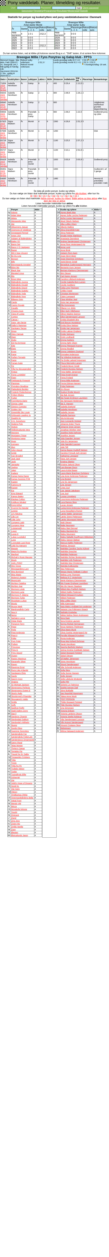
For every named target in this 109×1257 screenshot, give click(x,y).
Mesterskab (73, 11)
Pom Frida (15, 641)
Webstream (65, 728)
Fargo (13, 360)
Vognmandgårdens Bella (22, 798)
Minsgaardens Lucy (20, 569)
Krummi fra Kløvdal (19, 508)
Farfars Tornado (18, 357)
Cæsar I (14, 320)
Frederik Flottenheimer (21, 392)
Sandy (14, 676)
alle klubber (81, 193)
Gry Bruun (65, 389)
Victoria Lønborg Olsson (71, 714)
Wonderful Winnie (19, 809)
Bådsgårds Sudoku (19, 291)
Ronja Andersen (67, 638)
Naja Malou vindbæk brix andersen (76, 606)
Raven (14, 664)
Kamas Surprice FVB (20, 479)
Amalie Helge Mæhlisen (71, 236)
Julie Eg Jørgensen (69, 441)
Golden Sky (16, 409)
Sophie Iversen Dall (69, 688)
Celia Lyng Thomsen (69, 288)
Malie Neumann (67, 525)
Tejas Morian (17, 745)
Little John (15, 519)
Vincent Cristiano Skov (70, 725)
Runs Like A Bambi (19, 670)
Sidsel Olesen (66, 656)
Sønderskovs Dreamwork (22, 740)
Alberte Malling (67, 227)
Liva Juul (64, 493)
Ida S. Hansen (66, 404)
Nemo (13, 615)
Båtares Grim (17, 299)
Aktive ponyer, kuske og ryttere (56, 198)
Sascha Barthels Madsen (71, 647)
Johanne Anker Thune (70, 424)
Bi (40, 196)
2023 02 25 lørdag (3, 173)
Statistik (84, 11)
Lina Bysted (65, 479)
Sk (66, 196)
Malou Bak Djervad (69, 528)
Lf (62, 196)
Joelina (14, 467)
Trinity (13, 763)
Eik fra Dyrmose (18, 343)
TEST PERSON (67, 699)
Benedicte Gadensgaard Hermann (75, 265)
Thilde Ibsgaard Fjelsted (71, 702)
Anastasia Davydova (69, 238)
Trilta (13, 760)
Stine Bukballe (66, 690)
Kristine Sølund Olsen (70, 464)
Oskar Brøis (16, 621)
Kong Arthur (16, 505)
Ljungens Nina (17, 525)
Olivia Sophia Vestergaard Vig (73, 632)
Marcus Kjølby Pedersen (71, 543)
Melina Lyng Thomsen (70, 575)
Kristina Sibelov (67, 462)
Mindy (13, 560)
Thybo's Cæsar (18, 748)
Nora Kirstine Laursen (70, 621)
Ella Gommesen (67, 305)
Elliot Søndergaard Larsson (72, 317)
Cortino (14, 317)
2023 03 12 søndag (3, 164)
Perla (13, 630)
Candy (14, 302)
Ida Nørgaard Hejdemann (71, 401)
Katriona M (16, 485)
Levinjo (14, 511)
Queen (14, 656)
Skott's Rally (16, 693)
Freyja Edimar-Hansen (70, 383)
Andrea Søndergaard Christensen (75, 241)
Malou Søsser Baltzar (70, 540)
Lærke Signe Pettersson (71, 517)
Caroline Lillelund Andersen (72, 279)
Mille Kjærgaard (67, 603)
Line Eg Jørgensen (68, 482)
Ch (44, 196)
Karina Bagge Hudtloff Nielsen (73, 450)
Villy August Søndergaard (71, 722)
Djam (13, 337)
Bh (35, 196)
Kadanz (14, 473)
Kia (12, 491)
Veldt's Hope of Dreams (21, 783)
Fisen (13, 378)
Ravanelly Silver (18, 661)
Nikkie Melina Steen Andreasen (74, 615)
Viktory (14, 792)
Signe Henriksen (67, 661)
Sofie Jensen (66, 676)
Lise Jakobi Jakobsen (70, 491)
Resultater (62, 11)
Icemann (15, 444)
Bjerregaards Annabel (21, 265)
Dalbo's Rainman (18, 325)
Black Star (15, 270)
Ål (31, 196)
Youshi (14, 812)
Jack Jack (15, 459)
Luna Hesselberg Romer (71, 511)
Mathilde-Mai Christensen (71, 563)
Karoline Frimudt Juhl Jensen (73, 453)
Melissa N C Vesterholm (71, 577)
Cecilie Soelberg (67, 285)
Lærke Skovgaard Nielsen (72, 519)
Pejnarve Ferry (17, 624)
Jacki (13, 462)
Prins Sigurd (16, 653)
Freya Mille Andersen (69, 380)
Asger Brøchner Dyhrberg (71, 259)
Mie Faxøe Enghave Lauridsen (74, 583)
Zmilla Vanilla (17, 827)
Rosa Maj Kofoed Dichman (72, 641)
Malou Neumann (67, 534)
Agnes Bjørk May (68, 212)
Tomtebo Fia (16, 751)
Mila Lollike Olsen (68, 601)
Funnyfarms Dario (19, 401)
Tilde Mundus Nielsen (70, 705)
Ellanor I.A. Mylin (68, 308)
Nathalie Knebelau (68, 612)
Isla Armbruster (67, 418)
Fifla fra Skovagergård (21, 369)
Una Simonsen (67, 708)
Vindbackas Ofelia (19, 795)
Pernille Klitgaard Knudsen (72, 635)
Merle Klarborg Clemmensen (73, 580)
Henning (15, 433)
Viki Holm (15, 789)
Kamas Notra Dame (20, 476)
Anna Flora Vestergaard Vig (72, 244)
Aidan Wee (16, 215)
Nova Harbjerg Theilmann (71, 627)
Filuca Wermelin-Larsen (71, 363)
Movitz (14, 603)
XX (75, 196)
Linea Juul (65, 488)
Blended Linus (17, 273)
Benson (14, 259)
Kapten (14, 482)
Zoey (13, 829)
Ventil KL (15, 786)
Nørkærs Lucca (18, 618)
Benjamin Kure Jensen (70, 267)
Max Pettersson (67, 569)
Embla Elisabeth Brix (69, 320)
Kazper (14, 488)
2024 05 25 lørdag (3, 87)
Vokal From (16, 801)
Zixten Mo (15, 824)
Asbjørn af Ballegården (21, 238)
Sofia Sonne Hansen (69, 673)
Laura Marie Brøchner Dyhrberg (74, 473)
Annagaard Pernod (19, 233)
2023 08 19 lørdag (3, 126)
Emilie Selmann (67, 334)
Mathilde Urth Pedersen (71, 560)
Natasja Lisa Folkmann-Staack (74, 609)
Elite (13, 346)
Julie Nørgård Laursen (70, 444)
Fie (12, 366)
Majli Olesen (66, 522)
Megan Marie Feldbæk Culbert (74, 572)
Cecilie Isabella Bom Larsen (72, 282)
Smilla (14, 702)
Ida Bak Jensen (67, 395)
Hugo (13, 441)
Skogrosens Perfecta (20, 688)
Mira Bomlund (17, 572)
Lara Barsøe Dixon (68, 467)
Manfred (15, 554)
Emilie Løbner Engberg (70, 331)
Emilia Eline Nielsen (69, 325)
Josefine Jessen (67, 435)
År (58, 196)
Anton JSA (16, 236)
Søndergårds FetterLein (21, 737)
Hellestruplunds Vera (20, 430)
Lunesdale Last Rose (20, 543)
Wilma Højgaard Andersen (72, 731)
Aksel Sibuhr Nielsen (69, 221)
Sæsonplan (27, 11)
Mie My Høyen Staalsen (71, 586)
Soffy (13, 705)
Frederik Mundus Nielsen (71, 369)
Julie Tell (64, 447)
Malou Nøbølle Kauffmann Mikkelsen (76, 537)
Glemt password (91, 8)
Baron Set (15, 244)
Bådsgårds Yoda (18, 293)
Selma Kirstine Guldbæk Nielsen (74, 650)
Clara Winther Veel (68, 299)
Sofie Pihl (64, 682)
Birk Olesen (65, 273)
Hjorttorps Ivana (18, 438)
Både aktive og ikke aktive (84, 198)
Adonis (14, 212)
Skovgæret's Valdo (19, 699)
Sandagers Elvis (18, 673)
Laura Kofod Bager (68, 470)
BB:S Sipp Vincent (19, 253)
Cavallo (14, 308)
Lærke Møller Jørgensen (71, 514)
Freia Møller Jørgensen (70, 372)
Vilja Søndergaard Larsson (72, 719)
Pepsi (13, 627)
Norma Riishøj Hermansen (72, 624)
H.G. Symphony (18, 421)
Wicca (14, 806)
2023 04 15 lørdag (3, 145)
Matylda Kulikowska (69, 566)
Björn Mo (15, 267)
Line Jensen (65, 485)
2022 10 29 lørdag (3, 183)
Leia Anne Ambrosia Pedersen (74, 476)
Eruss (13, 351)
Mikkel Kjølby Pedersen (71, 592)
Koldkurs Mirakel (18, 502)
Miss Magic (16, 575)
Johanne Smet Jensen (70, 427)
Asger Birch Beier (68, 256)
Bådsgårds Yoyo (18, 296)
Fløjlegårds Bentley (19, 389)
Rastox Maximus (18, 659)
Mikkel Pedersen (67, 598)
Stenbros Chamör (19, 716)
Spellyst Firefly (17, 708)
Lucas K (14, 534)
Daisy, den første (18, 322)
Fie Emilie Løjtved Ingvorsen (73, 360)
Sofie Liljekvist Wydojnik (71, 679)
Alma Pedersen (67, 233)
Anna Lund (65, 247)
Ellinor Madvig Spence (70, 314)
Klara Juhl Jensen (68, 459)
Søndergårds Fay (19, 734)
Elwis (13, 349)
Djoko (13, 340)
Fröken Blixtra (17, 395)
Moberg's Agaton (18, 577)
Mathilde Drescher (68, 551)
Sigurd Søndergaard (69, 664)
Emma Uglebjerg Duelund (72, 351)
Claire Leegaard (67, 296)
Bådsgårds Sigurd (19, 288)
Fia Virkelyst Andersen (70, 357)
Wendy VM (16, 803)
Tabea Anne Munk (68, 696)
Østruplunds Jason (19, 835)
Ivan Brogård (17, 456)
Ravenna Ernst (17, 667)
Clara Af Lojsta (17, 314)
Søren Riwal (16, 743)
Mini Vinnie (16, 566)
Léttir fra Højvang (19, 546)
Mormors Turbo (18, 598)
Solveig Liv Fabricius (69, 685)
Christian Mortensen (69, 293)
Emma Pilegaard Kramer (71, 346)
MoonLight (15, 580)
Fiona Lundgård (18, 375)
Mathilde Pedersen (68, 554)
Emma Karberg (67, 340)
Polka (13, 638)
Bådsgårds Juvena (19, 282)
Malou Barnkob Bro (69, 531)
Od (53, 196)
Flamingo (15, 383)
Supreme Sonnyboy (20, 731)
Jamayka (15, 464)
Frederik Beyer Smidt (69, 366)
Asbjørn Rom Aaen (68, 253)
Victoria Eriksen (67, 711)
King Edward (17, 493)
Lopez (14, 531)
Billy (13, 262)
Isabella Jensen (67, 412)
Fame (13, 354)
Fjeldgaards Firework (20, 380)
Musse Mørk (16, 606)
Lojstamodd (16, 528)
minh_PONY (16, 563)
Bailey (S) (15, 241)
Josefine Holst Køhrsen (70, 433)
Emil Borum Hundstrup (70, 322)
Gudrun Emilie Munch (70, 392)
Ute (12, 780)
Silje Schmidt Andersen (70, 667)
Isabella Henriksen (68, 409)
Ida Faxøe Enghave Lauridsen (73, 398)
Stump (14, 725)
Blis (12, 276)
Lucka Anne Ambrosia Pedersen (74, 508)
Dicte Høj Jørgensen (69, 302)
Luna (13, 540)
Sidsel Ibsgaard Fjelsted (71, 653)
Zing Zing (15, 821)
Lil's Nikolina (16, 514)
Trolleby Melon (17, 769)
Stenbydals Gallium (19, 719)
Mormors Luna (17, 592)
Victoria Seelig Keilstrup (71, 716)
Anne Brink (65, 250)
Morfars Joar (16, 586)
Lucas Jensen (66, 505)
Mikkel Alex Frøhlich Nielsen (73, 589)
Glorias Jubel (17, 404)
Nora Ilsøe (65, 618)
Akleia (14, 218)
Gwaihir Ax (16, 418)
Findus (14, 372)
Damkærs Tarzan (18, 328)
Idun (13, 447)
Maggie (14, 548)
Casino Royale (17, 305)
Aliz (12, 224)
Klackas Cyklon (18, 499)
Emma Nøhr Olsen (68, 343)
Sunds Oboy (16, 728)
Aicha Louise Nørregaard (71, 218)
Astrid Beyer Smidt (68, 262)
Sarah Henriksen (67, 644)
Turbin (14, 772)
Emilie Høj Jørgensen (70, 328)
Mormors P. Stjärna (19, 595)
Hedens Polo (17, 424)
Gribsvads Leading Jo (21, 415)
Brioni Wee (16, 279)
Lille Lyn (14, 517)
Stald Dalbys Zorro (19, 711)
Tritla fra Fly (16, 766)
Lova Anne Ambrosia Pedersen (74, 499)
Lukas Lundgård (18, 537)
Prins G (14, 650)
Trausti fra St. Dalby (20, 754)
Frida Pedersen (67, 386)
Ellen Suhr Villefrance (70, 311)
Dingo (13, 331)
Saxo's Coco (16, 679)
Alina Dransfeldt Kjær (69, 230)
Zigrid (13, 818)
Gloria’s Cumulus (18, 406)
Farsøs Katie (17, 363)
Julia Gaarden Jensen (70, 438)
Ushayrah (15, 777)
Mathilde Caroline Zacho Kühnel (74, 548)
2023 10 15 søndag (3, 106)
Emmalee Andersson (69, 354)
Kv (49, 196)
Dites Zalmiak (17, 334)
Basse (14, 250)
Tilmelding (38, 11)
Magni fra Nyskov (19, 551)
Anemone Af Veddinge (21, 230)
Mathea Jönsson (67, 546)
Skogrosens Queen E (20, 690)
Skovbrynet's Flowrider (21, 696)
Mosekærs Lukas (19, 601)
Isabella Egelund (67, 406)
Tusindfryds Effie (18, 774)
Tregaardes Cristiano (20, 757)
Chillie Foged (66, 291)
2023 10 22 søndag (3, 97)
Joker (13, 470)
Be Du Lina (16, 256)
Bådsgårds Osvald (19, 285)
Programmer (50, 11)
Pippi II (14, 635)
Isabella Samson (67, 415)
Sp (71, 196)
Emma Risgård (67, 349)
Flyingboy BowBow (19, 386)
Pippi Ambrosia (18, 632)
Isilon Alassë (16, 450)
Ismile (13, 453)
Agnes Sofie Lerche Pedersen (73, 215)
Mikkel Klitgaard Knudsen (71, 595)
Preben (14, 644)
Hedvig (14, 427)
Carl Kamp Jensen (68, 276)
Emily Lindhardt (67, 337)
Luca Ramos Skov (68, 502)
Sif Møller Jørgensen (69, 659)
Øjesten (14, 832)
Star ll (13, 714)
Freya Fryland (66, 378)
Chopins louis (17, 311)
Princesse (15, 647)
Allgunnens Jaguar (19, 227)
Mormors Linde (18, 589)
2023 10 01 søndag (3, 116)
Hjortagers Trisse (18, 435)
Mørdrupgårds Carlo (20, 609)
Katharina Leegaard (69, 456)
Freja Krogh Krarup (69, 375)
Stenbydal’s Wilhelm (20, 722)
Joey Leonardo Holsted (70, 421)
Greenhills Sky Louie (20, 412)
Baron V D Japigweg (20, 247)
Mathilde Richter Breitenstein (73, 557)
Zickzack (15, 815)
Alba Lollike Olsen (68, 224)
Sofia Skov (65, 670)
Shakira (14, 682)
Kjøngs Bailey (17, 496)
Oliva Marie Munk (68, 630)
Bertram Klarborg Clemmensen (74, 270)
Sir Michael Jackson (20, 685)
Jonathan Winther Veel (70, 430)
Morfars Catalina (18, 583)
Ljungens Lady (17, 522)
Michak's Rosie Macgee (21, 557)
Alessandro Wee (18, 221)
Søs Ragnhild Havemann (71, 693)
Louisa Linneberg (68, 496)
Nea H (14, 612)
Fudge (14, 398)
